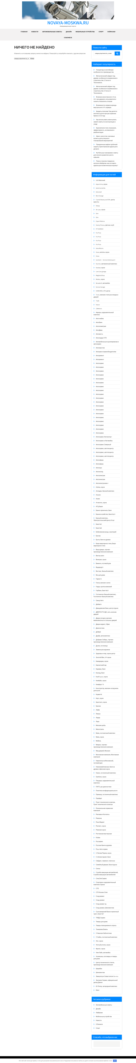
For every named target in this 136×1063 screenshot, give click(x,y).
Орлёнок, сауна (101, 777)
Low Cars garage (101, 272)
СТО (97, 888)
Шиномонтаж (100, 972)
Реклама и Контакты (102, 814)
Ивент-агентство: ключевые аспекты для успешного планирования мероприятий (104, 138)
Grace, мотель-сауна (102, 252)
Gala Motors (99, 248)
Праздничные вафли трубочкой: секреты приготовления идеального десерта (106, 147)
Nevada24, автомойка (103, 283)
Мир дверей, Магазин (103, 751)
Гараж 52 (99, 579)
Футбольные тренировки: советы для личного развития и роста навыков (106, 155)
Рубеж (98, 838)
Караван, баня (100, 669)
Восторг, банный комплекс (105, 571)
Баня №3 (99, 524)
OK (115, 1060)
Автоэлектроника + (102, 483)
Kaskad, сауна (100, 268)
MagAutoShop (100, 275)
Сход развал (100, 896)
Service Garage (100, 287)
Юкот (97, 990)
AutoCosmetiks (100, 188)
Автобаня (99, 322)
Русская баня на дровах (104, 845)
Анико (98, 499)
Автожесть (99, 334)
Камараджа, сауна (102, 661)
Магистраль (100, 729)
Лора (97, 721)
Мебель (98, 741)
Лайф (98, 710)
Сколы (98, 869)
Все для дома (100, 575)
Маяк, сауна (100, 737)
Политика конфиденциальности (106, 791)
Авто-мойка (100, 319)
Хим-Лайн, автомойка (103, 953)
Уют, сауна (99, 941)
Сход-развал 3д (101, 904)
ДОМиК (98, 632)
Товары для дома (101, 922)
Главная (24, 32)
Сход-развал (100, 900)
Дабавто (99, 604)
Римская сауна (101, 830)
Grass (97, 256)
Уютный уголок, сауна (103, 945)
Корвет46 (99, 694)
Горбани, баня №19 (102, 590)
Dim (97, 213)
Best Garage (99, 196)
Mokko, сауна (100, 279)
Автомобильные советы (52, 32)
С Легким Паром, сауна (103, 853)
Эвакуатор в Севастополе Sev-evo (107, 976)
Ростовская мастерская (104, 834)
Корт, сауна (100, 698)
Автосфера (99, 460)
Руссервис (99, 841)
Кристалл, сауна (101, 702)
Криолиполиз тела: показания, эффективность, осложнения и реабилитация (105, 130)
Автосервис (100, 363)
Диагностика (100, 628)
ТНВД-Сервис (100, 918)
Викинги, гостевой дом (103, 563)
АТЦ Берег (99, 506)
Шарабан (99, 969)
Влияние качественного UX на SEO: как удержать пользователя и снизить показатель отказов (105, 99)
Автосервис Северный (103, 445)
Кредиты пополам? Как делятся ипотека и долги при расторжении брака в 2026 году (105, 113)
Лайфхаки (111, 32)
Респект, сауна (101, 826)
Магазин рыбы (101, 725)
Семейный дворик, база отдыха (106, 865)
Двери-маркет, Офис (103, 624)
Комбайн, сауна (101, 681)
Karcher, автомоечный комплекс (106, 264)
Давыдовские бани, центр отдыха (107, 608)
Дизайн (69, 32)
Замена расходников (103, 650)
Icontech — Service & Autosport (105, 260)
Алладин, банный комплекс (105, 491)
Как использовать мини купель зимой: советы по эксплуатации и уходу (105, 122)
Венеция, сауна (101, 560)
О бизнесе (68, 37)
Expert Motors (100, 221)
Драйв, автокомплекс (103, 636)
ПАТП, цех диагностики (103, 787)
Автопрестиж (100, 348)
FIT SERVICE (99, 229)
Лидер (98, 718)
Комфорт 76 (100, 684)
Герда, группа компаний (104, 587)
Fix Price (98, 233)
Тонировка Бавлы (102, 929)
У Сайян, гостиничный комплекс (106, 937)
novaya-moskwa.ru (68, 23)
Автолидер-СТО (101, 338)
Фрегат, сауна (100, 949)
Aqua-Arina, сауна (101, 184)
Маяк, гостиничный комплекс (105, 733)
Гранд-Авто (100, 600)
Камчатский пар (101, 665)
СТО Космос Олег (102, 892)
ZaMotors (99, 309)
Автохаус (99, 468)
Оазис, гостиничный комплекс (106, 773)
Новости (34, 32)
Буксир (98, 536)
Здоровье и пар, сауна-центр (105, 653)
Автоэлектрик (100, 475)
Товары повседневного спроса (106, 925)
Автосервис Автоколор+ (104, 437)
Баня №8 (99, 528)
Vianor (98, 305)
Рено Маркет (100, 822)
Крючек (98, 706)
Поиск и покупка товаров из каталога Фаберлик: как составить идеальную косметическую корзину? (106, 163)
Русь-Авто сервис (102, 849)
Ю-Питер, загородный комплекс (106, 986)
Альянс (98, 495)
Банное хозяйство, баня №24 (105, 514)
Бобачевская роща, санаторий (106, 532)
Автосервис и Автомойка (104, 441)
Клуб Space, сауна (102, 677)
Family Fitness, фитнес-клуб (105, 225)
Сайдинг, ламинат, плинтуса (105, 861)
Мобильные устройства (85, 32)
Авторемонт (100, 356)
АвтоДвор (99, 330)
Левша (98, 714)
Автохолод (99, 472)
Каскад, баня (100, 673)
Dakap (98, 206)
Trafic (97, 301)
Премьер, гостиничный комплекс (107, 794)
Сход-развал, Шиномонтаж (105, 908)
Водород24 (99, 567)
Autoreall (99, 192)
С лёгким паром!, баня (103, 857)
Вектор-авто (100, 556)
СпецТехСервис (101, 878)
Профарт (99, 798)
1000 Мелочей (100, 180)
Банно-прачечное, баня (104, 510)
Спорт (101, 32)
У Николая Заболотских (104, 933)
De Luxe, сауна (100, 210)
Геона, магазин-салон (103, 583)
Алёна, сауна (100, 487)
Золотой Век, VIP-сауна (103, 657)
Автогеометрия (101, 326)
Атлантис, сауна (101, 503)
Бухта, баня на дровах (103, 540)
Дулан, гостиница (101, 646)
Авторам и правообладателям (106, 352)
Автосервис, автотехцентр (104, 448)
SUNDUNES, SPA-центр (103, 291)
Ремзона (99, 818)
